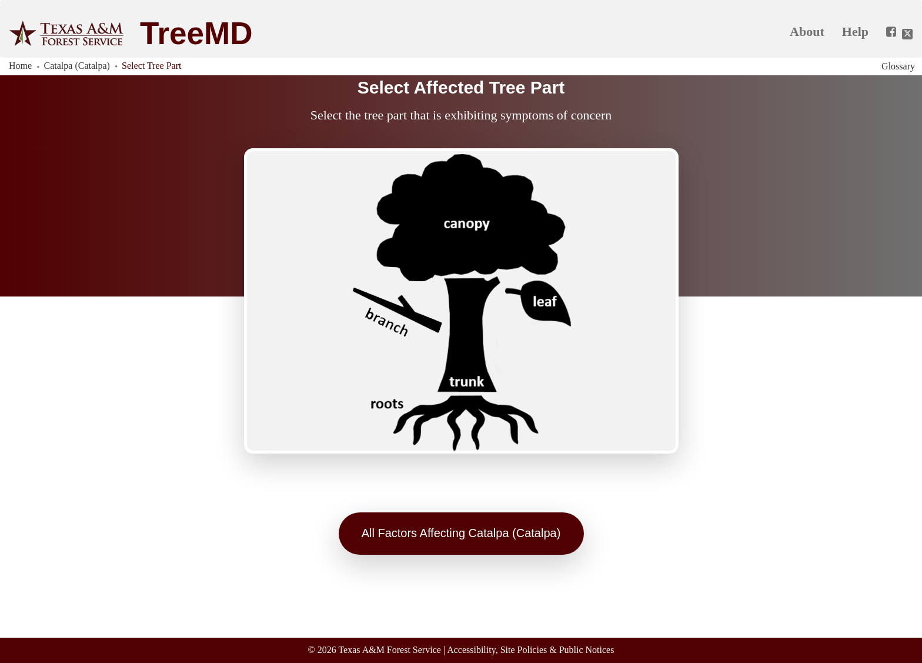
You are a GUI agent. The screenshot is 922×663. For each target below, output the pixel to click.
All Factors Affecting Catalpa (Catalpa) (461, 533)
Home (20, 66)
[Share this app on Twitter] (907, 34)
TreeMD (196, 33)
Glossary (898, 66)
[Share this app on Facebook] (886, 32)
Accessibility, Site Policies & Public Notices (530, 650)
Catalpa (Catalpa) (77, 66)
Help (855, 31)
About (807, 31)
